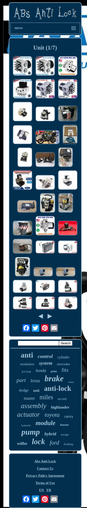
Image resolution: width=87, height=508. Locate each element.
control (45, 356)
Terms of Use (45, 483)
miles (46, 397)
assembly (33, 405)
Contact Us (45, 468)
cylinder (63, 357)
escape (65, 434)
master (29, 398)
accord (62, 399)
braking (68, 444)
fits (64, 370)
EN (41, 490)
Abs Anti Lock (45, 461)
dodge (24, 390)
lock (38, 441)
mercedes (63, 364)
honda (41, 370)
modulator (27, 364)
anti (27, 355)
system (45, 363)
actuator (28, 414)
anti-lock (57, 388)
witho (22, 443)
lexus (35, 380)
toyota (52, 414)
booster (64, 424)
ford (54, 443)
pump (30, 432)
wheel (71, 382)
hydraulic (26, 425)
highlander (60, 407)
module (45, 422)
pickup (26, 371)
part (21, 380)
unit (36, 390)
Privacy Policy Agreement (45, 475)
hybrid (50, 433)
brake (54, 378)
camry (68, 416)
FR (49, 490)
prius (54, 371)
